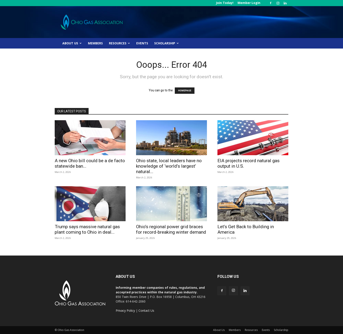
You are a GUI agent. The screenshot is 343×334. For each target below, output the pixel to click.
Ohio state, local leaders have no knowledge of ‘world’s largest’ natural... (169, 166)
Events (142, 43)
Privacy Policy (125, 310)
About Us (72, 43)
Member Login (249, 3)
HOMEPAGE (184, 90)
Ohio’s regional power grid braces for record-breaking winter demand (171, 229)
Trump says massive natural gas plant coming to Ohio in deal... (87, 229)
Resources (119, 43)
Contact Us (146, 310)
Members (95, 43)
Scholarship (166, 43)
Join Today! (224, 3)
